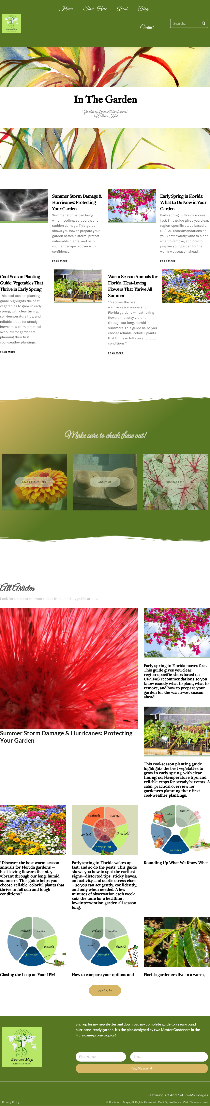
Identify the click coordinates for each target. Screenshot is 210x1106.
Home (66, 9)
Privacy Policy (10, 1102)
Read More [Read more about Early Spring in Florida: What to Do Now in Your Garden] (168, 261)
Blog (142, 9)
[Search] (203, 23)
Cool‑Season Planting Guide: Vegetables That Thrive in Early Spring (21, 283)
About (122, 9)
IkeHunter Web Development (188, 1102)
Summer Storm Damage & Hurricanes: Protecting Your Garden (77, 202)
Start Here (95, 9)
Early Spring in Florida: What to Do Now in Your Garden (183, 202)
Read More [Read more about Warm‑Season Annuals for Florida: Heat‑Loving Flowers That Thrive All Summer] (116, 353)
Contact (146, 27)
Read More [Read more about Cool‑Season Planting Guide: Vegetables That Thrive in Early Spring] (8, 352)
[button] (105, 991)
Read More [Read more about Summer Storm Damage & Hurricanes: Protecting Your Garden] (60, 261)
